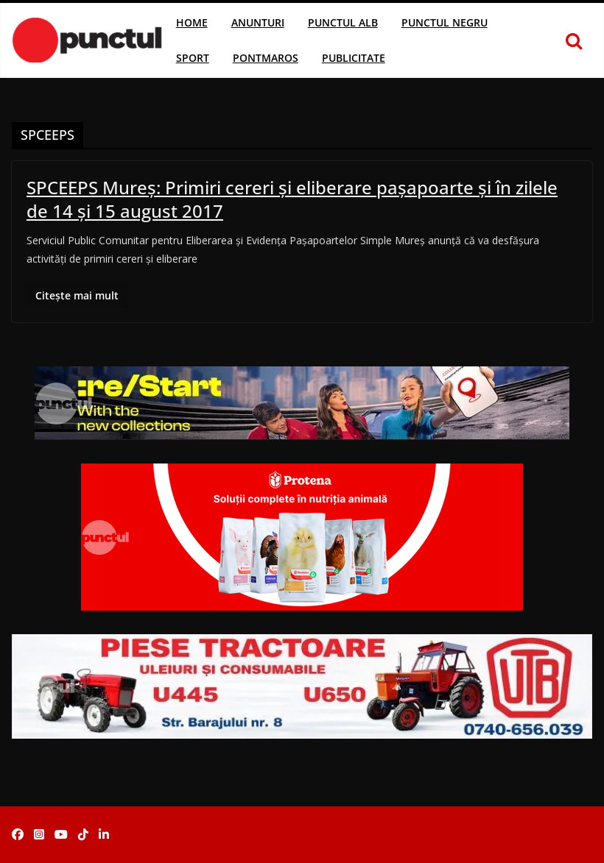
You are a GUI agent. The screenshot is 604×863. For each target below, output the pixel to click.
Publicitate (353, 58)
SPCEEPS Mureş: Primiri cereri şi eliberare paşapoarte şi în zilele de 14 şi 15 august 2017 (292, 198)
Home (192, 22)
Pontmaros (265, 58)
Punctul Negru (444, 22)
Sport (192, 58)
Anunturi (257, 22)
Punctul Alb (343, 22)
